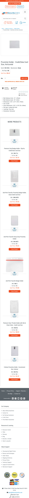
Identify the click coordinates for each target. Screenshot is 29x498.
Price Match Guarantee (8, 419)
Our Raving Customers (8, 415)
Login (22, 22)
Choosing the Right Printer (9, 451)
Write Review (22, 93)
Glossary (5, 434)
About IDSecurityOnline (8, 410)
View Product (14, 161)
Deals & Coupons (10, 6)
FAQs (4, 432)
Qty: (2, 78)
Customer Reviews (23, 95)
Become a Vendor (7, 438)
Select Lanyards (7, 441)
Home (3, 391)
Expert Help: (14, 3)
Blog (4, 436)
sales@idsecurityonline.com (15, 492)
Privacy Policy (10, 391)
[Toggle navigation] (25, 11)
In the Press (6, 417)
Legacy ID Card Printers (8, 464)
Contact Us (17, 393)
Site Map (10, 393)
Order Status (6, 455)
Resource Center (7, 430)
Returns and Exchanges (8, 453)
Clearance (20, 6)
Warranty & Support (7, 467)
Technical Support (7, 462)
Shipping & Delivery (7, 458)
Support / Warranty (21, 391)
